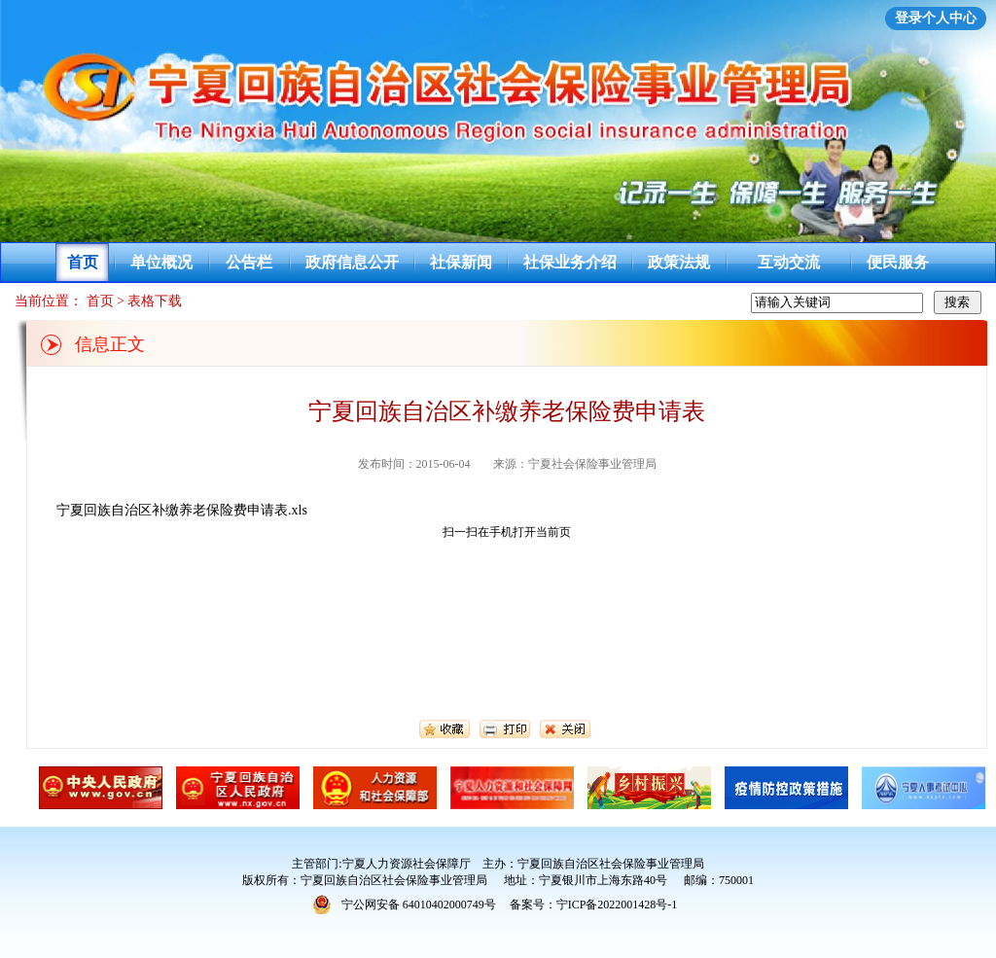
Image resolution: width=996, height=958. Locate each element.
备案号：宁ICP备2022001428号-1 (594, 904)
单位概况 (161, 262)
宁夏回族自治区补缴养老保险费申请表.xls (181, 510)
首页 (82, 262)
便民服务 (898, 262)
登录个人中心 (936, 18)
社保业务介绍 (570, 262)
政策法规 (679, 262)
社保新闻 (461, 262)
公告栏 (249, 262)
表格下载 (154, 301)
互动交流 (789, 262)
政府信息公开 (352, 262)
